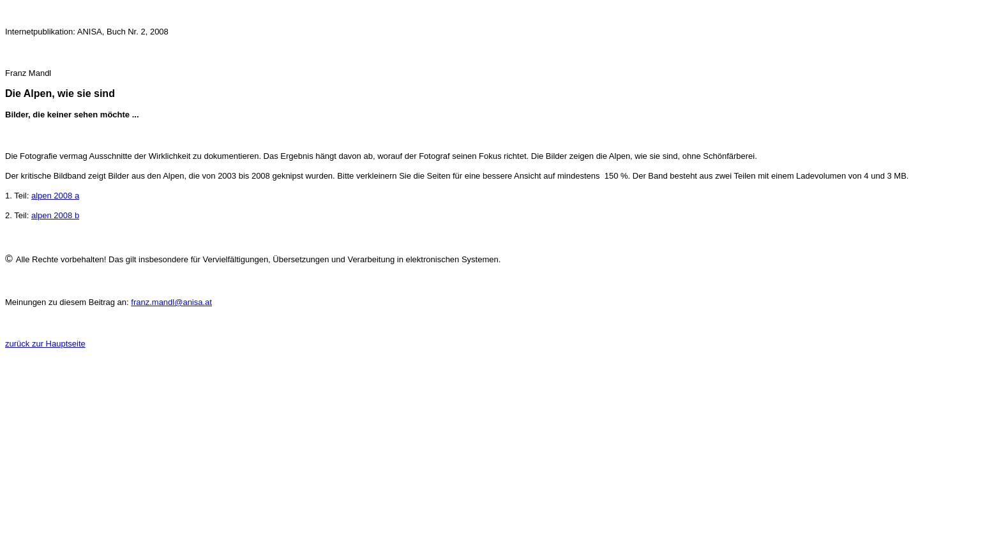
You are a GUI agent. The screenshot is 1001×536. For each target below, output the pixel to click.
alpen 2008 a (55, 195)
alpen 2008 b (55, 215)
